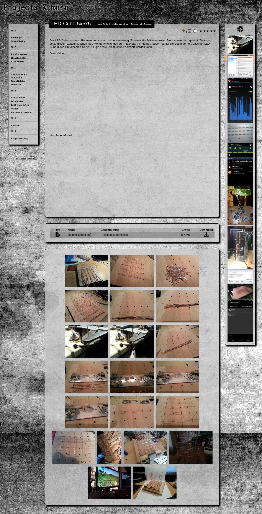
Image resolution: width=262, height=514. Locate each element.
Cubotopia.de (18, 97)
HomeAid (16, 84)
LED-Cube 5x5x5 (20, 105)
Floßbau (15, 125)
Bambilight (17, 37)
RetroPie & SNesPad (21, 112)
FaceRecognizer (19, 54)
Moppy (14, 108)
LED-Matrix (17, 61)
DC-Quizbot (17, 101)
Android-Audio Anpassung (19, 75)
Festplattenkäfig (19, 138)
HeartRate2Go (18, 58)
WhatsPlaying (18, 41)
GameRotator (18, 81)
